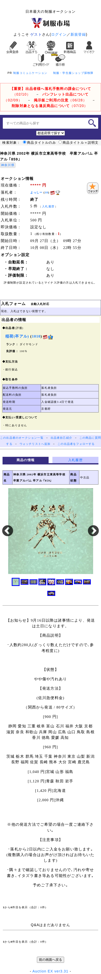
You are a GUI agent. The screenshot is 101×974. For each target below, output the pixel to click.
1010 (36, 336)
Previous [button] (7, 531)
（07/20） (50, 106)
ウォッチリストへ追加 (35, 444)
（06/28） (60, 100)
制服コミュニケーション (30, 72)
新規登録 (78, 34)
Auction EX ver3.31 (50, 971)
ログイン (59, 34)
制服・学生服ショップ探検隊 (73, 72)
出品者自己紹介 (61, 437)
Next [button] (93, 531)
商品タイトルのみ (39, 142)
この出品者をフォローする (76, 444)
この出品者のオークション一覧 (22, 437)
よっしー (36, 192)
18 (46, 192)
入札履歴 (48, 206)
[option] (50, 531)
